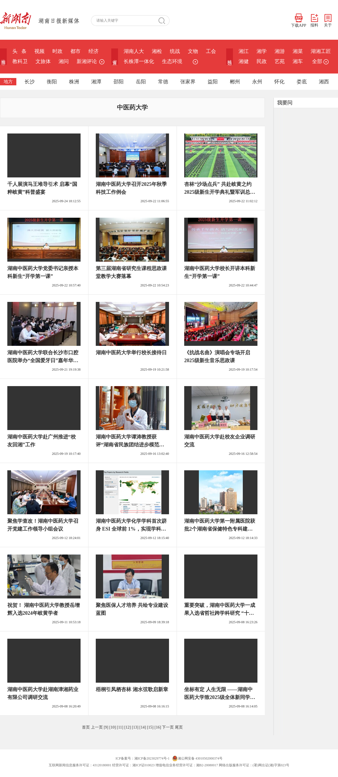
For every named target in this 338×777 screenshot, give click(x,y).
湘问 (64, 61)
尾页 (179, 727)
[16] (157, 727)
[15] (150, 727)
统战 (175, 51)
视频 (39, 51)
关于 (328, 20)
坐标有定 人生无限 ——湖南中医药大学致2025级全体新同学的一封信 (219, 697)
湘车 (298, 61)
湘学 (262, 51)
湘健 (244, 61)
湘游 (280, 51)
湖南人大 (134, 51)
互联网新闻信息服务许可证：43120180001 (80, 765)
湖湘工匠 (321, 51)
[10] (112, 727)
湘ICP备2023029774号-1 (152, 758)
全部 (320, 61)
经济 (93, 51)
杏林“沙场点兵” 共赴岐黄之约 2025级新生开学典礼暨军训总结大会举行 (219, 192)
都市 (75, 51)
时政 (57, 51)
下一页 (168, 727)
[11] (120, 727)
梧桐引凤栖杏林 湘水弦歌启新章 (132, 689)
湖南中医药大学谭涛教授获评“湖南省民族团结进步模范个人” (130, 444)
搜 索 (164, 20)
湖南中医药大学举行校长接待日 (131, 352)
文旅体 (43, 61)
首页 (86, 727)
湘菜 (298, 51)
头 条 (19, 51)
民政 (262, 61)
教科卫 (20, 61)
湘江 (244, 51)
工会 (211, 51)
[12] (127, 727)
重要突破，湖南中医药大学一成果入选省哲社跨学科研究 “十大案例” (219, 613)
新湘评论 (87, 61)
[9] (106, 727)
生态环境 (172, 61)
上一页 (97, 727)
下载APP (298, 21)
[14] (142, 727)
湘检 (157, 51)
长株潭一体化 (139, 61)
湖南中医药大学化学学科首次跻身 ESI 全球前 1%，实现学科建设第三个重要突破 (131, 529)
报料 (314, 20)
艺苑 (280, 61)
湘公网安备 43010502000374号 (197, 758)
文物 (193, 51)
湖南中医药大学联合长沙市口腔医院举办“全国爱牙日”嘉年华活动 (42, 360)
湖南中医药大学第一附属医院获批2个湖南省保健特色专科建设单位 (219, 529)
